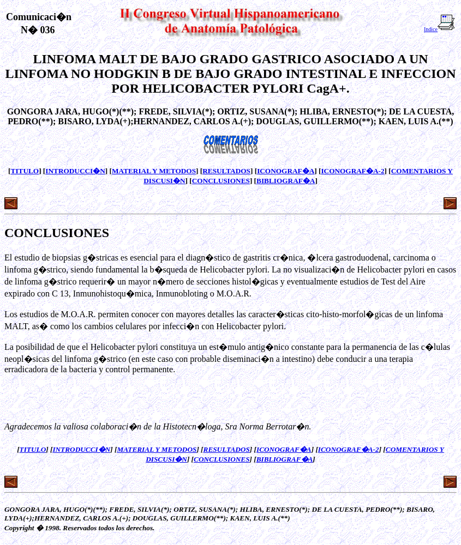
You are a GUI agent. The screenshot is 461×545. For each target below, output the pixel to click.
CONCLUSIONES (221, 181)
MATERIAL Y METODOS (154, 171)
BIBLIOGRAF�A (285, 181)
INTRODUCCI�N (75, 171)
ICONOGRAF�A (285, 171)
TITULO (25, 171)
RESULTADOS (226, 171)
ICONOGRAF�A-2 (352, 171)
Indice (439, 29)
